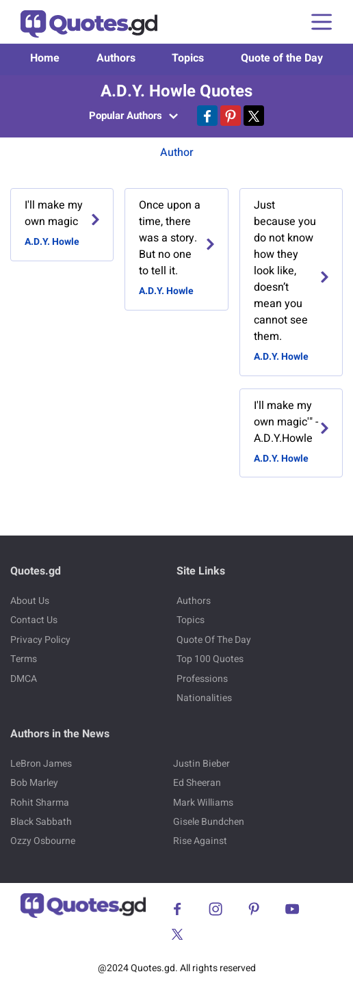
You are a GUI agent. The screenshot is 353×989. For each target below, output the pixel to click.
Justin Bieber (201, 763)
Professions (202, 679)
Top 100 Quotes (210, 659)
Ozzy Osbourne (42, 841)
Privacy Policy (40, 640)
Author (177, 152)
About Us (29, 601)
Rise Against (200, 841)
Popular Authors (133, 115)
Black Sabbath (41, 822)
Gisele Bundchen (208, 822)
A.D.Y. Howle (52, 242)
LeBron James (41, 763)
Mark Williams (203, 802)
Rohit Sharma (39, 802)
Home (45, 58)
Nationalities (204, 698)
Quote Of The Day (213, 640)
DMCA (23, 679)
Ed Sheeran (197, 783)
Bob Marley (34, 783)
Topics (188, 58)
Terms (23, 659)
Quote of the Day (282, 58)
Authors (115, 58)
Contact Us (33, 620)
